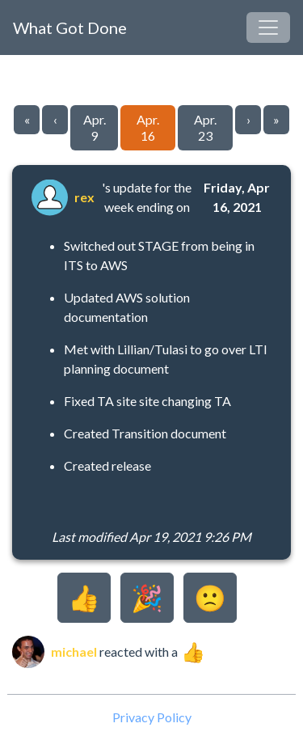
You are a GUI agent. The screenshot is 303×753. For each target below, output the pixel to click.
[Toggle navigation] (268, 27)
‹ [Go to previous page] (55, 119)
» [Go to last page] (276, 119)
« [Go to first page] (27, 119)
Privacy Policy (151, 717)
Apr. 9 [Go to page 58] (94, 127)
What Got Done (70, 27)
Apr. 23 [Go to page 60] (205, 127)
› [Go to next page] (248, 119)
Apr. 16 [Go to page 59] (148, 127)
